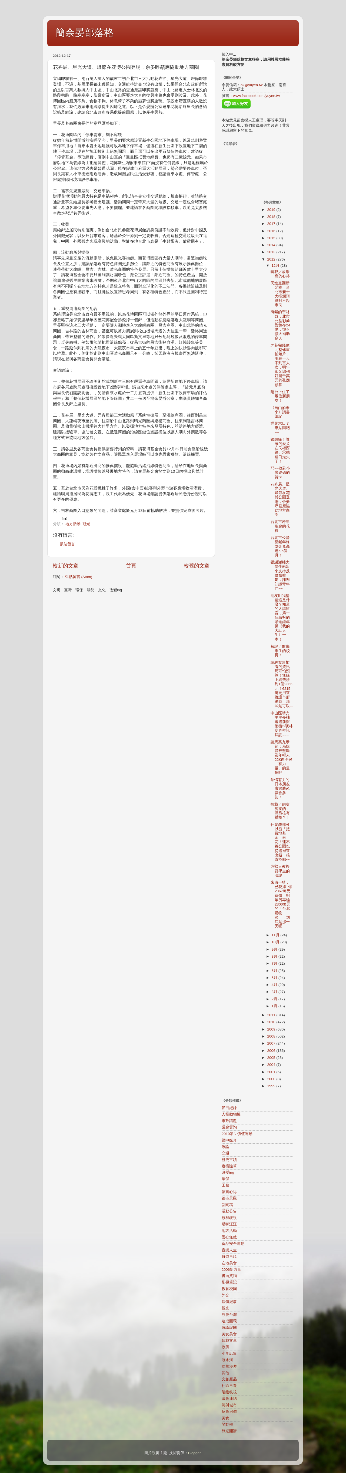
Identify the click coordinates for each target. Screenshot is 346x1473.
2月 (275, 999)
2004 (271, 1065)
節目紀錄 (229, 1108)
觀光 (86, 524)
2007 (271, 1043)
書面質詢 (229, 1276)
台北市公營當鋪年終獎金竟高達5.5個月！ (280, 546)
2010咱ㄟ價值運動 (237, 1134)
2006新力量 (231, 1270)
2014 (271, 245)
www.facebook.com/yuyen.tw (256, 96)
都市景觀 (229, 1198)
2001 (271, 1072)
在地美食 (229, 1263)
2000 (271, 1079)
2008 (271, 1036)
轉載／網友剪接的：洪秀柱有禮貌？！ (280, 811)
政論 (225, 1147)
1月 (275, 1006)
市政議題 (229, 1121)
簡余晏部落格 (84, 32)
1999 (271, 1086)
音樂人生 (229, 1250)
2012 (271, 259)
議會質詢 (229, 1127)
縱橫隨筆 (229, 1166)
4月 (275, 985)
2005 (271, 1058)
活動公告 (229, 1211)
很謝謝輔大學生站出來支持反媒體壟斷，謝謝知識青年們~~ (280, 575)
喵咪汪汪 (229, 1224)
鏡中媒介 (229, 1140)
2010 (271, 1022)
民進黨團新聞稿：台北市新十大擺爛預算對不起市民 (280, 294)
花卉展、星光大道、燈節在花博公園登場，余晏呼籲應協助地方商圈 (280, 499)
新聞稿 (227, 1205)
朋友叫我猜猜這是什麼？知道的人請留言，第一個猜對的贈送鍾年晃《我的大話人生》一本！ (280, 617)
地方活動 (73, 524)
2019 (271, 210)
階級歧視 (229, 1392)
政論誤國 (229, 1328)
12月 (276, 265)
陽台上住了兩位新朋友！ (280, 396)
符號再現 (229, 1257)
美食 (225, 1418)
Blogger (194, 1453)
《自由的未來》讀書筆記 (280, 412)
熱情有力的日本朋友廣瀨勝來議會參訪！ (280, 788)
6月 (275, 971)
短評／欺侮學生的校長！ (280, 650)
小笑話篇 (229, 1354)
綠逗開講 (229, 1431)
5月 (275, 978)
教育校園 (229, 1289)
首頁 (131, 566)
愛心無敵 (229, 1237)
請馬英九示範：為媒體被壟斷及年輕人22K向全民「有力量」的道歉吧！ (281, 757)
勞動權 (227, 1425)
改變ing (228, 1172)
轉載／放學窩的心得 (280, 274)
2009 (271, 1029)
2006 (271, 1051)
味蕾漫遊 (229, 1366)
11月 (276, 935)
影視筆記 (229, 1282)
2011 (271, 1015)
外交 (225, 1295)
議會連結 (229, 1399)
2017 (271, 224)
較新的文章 (65, 566)
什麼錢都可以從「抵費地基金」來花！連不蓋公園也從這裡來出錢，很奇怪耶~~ (280, 842)
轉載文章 (229, 1341)
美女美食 (229, 1334)
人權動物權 (231, 1114)
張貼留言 (67, 544)
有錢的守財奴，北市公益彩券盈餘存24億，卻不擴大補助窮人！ (280, 325)
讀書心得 (229, 1192)
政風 (225, 1347)
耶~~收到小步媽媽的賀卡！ (280, 472)
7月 (275, 963)
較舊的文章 (196, 566)
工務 (225, 1185)
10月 (276, 942)
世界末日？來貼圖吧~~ (280, 427)
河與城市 (229, 1405)
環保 (225, 1179)
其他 (225, 1373)
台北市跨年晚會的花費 (280, 526)
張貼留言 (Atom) (78, 577)
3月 (275, 992)
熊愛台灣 (229, 1315)
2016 (271, 231)
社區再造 (229, 1386)
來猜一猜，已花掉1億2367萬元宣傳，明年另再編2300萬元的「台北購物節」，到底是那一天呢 (281, 904)
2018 (271, 217)
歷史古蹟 (229, 1160)
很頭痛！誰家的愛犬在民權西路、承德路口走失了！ (280, 450)
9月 (275, 949)
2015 (271, 238)
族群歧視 (229, 1218)
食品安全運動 (233, 1244)
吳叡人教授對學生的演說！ (280, 870)
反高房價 (229, 1412)
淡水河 (227, 1360)
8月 (275, 956)
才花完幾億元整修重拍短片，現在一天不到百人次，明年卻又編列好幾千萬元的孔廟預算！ (280, 365)
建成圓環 (229, 1321)
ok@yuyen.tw (251, 85)
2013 (271, 252)
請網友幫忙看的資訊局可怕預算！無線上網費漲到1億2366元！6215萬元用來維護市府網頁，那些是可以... (282, 684)
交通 (225, 1153)
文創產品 (229, 1379)
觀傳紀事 (229, 1302)
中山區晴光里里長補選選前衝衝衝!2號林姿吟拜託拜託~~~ (282, 724)
